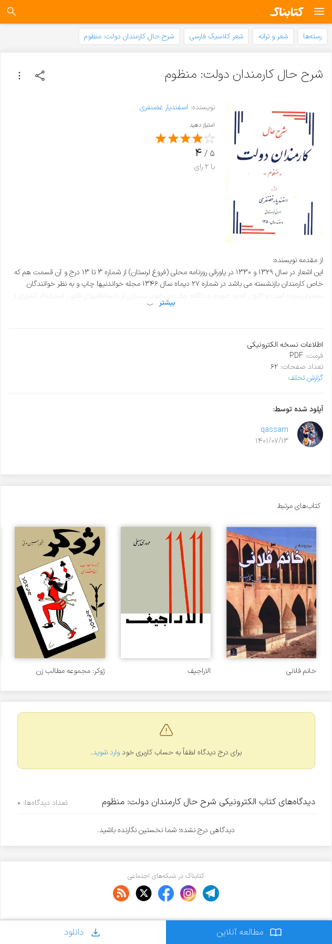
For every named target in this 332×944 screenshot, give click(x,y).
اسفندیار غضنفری (164, 107)
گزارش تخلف (305, 377)
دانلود (83, 932)
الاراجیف (199, 671)
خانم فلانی (301, 671)
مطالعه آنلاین (249, 932)
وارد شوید (106, 752)
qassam (274, 429)
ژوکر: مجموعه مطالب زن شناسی (70, 671)
